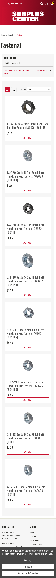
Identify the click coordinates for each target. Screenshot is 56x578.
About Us (33, 532)
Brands (10, 35)
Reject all (28, 566)
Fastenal (20, 35)
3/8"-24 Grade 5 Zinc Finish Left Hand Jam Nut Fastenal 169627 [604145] (25, 333)
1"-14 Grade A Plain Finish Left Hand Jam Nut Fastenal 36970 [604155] (28, 126)
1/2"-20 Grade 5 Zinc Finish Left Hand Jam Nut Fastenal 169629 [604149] (25, 176)
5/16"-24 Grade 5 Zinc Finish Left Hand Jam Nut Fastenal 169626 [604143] (26, 386)
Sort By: (23, 89)
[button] (28, 71)
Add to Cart (28, 137)
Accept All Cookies (28, 573)
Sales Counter (35, 540)
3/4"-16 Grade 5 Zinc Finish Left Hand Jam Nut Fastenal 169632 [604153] (25, 281)
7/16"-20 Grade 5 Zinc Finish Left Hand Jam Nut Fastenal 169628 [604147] (26, 490)
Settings (28, 560)
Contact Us (34, 536)
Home (3, 35)
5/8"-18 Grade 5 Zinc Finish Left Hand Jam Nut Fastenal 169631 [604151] (25, 438)
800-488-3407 (8, 544)
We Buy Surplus (36, 544)
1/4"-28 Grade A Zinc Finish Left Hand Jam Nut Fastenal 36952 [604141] (25, 229)
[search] (41, 3)
